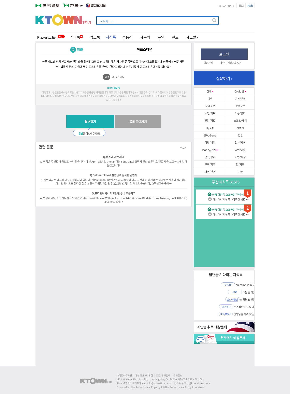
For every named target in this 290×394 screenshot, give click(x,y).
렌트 (175, 37)
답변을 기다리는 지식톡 (226, 274)
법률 (80, 49)
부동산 (127, 37)
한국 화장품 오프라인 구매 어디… (230, 194)
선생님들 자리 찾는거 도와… (249, 314)
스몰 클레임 (249, 292)
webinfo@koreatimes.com (157, 383)
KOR (250, 5)
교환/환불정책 (163, 375)
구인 (161, 37)
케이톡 (76, 37)
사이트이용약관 (124, 375)
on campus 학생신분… (249, 285)
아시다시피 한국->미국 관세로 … (231, 199)
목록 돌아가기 (138, 121)
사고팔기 (193, 37)
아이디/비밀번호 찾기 (231, 63)
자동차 (145, 37)
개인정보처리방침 (144, 375)
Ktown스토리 (48, 37)
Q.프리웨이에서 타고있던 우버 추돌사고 (113, 193)
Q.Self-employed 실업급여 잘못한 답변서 (113, 175)
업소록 (95, 37)
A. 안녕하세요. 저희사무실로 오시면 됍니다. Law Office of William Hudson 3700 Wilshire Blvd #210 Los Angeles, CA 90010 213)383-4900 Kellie (113, 199)
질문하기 (224, 78)
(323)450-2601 (195, 379)
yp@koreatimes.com (198, 383)
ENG (241, 5)
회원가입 (208, 63)
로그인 (224, 54)
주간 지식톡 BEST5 (226, 182)
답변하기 (90, 121)
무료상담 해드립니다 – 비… (249, 307)
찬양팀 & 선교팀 (249, 299)
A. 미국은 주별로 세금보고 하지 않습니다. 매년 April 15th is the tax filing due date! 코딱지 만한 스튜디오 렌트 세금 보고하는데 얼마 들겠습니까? (113, 163)
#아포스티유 (118, 77)
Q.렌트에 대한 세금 (113, 157)
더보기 (184, 148)
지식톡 (111, 37)
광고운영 (177, 375)
